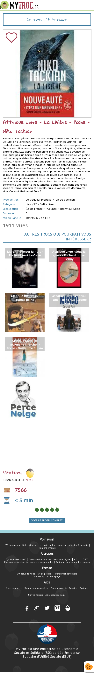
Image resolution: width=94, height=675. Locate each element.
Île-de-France (34, 208)
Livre (51, 204)
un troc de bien (65, 199)
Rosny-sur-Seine (70, 208)
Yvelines (51, 208)
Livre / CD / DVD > (36, 204)
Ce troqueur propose (39, 199)
